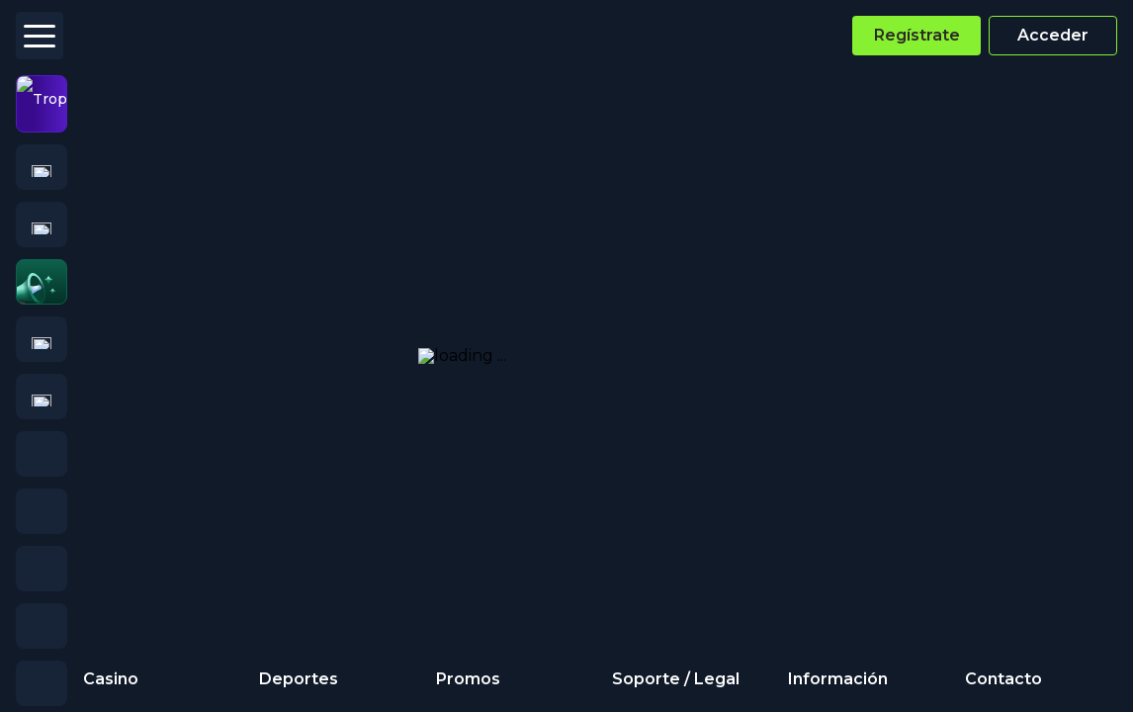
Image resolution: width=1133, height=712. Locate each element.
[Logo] (117, 35)
